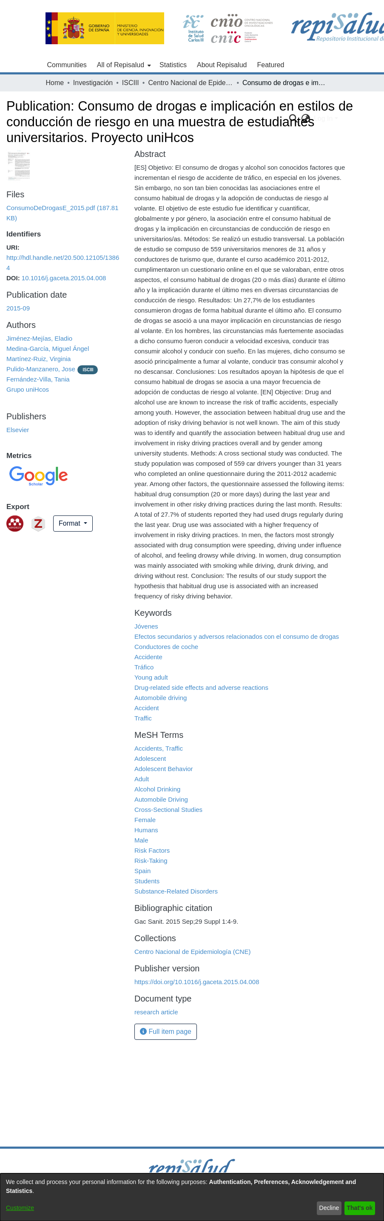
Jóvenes (146, 626)
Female (145, 819)
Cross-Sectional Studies (168, 809)
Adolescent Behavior (163, 768)
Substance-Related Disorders (176, 891)
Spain (142, 870)
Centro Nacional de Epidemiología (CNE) (190, 82)
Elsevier (17, 429)
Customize (20, 1207)
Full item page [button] (165, 1031)
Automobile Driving (161, 799)
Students (146, 881)
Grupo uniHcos (27, 389)
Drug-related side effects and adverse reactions (201, 687)
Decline (329, 1207)
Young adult (151, 677)
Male (141, 840)
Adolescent (150, 758)
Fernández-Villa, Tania (38, 379)
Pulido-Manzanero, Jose (40, 369)
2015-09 (18, 308)
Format (70, 523)
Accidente (148, 656)
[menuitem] (123, 65)
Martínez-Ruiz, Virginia (38, 358)
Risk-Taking (151, 860)
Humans (146, 830)
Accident (146, 708)
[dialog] (192, 1197)
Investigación (93, 82)
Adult (141, 779)
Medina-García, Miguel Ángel (47, 348)
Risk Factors (152, 850)
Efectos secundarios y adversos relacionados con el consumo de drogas (236, 636)
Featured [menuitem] (270, 64)
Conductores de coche (166, 646)
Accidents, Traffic (158, 748)
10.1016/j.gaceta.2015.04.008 (64, 278)
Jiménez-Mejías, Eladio (39, 338)
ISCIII (130, 82)
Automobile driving (160, 697)
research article (156, 1012)
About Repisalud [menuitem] (222, 64)
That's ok (360, 1207)
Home (55, 82)
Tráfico (144, 667)
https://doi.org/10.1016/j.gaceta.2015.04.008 (196, 981)
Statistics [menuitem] (173, 64)
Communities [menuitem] (67, 64)
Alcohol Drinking (157, 789)
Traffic (143, 718)
